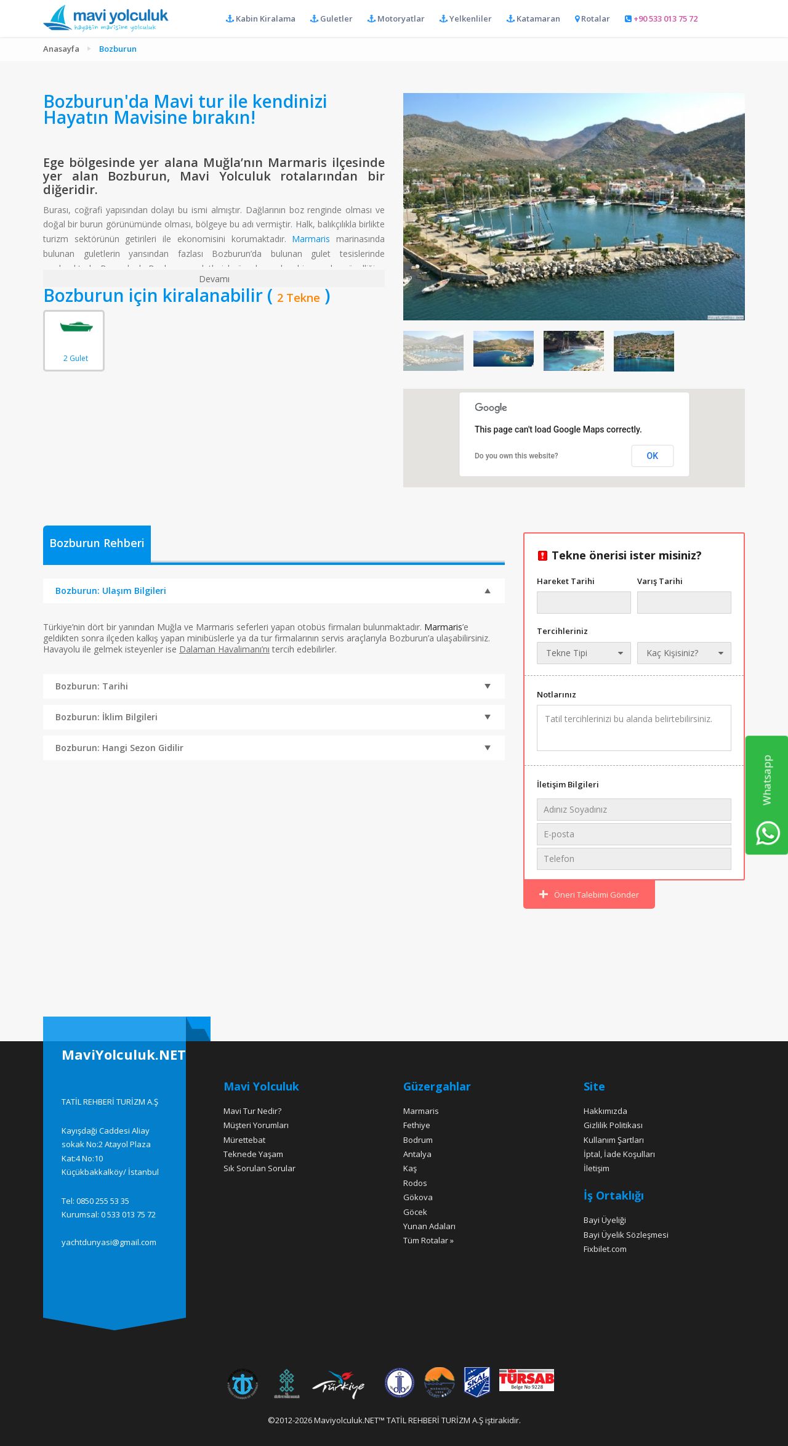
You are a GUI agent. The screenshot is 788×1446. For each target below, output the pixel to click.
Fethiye (416, 1125)
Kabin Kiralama (261, 18)
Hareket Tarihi (566, 581)
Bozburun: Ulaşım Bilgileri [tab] (273, 590)
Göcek (415, 1211)
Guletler (331, 18)
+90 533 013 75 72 (661, 18)
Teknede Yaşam (253, 1154)
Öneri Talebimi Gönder (589, 894)
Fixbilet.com (605, 1248)
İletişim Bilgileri (568, 784)
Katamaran (533, 18)
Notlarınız (556, 694)
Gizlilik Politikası (613, 1125)
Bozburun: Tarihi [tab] (273, 687)
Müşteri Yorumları (256, 1125)
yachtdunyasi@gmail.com (109, 1242)
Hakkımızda (605, 1110)
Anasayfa (61, 48)
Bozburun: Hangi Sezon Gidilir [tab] (273, 748)
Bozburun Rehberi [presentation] (97, 543)
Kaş (410, 1168)
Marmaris (311, 239)
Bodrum (418, 1139)
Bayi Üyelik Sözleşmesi (626, 1234)
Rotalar (592, 18)
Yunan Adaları (429, 1226)
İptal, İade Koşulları (619, 1154)
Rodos (415, 1182)
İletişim (596, 1168)
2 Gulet (76, 332)
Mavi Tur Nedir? (252, 1110)
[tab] (97, 545)
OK (653, 456)
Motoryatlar (396, 18)
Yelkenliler (466, 18)
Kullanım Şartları (614, 1139)
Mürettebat (244, 1139)
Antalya (417, 1154)
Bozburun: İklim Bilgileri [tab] (273, 718)
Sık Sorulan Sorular (259, 1168)
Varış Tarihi (660, 581)
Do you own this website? (516, 456)
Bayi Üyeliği (605, 1219)
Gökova (418, 1197)
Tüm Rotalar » (428, 1240)
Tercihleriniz (562, 630)
